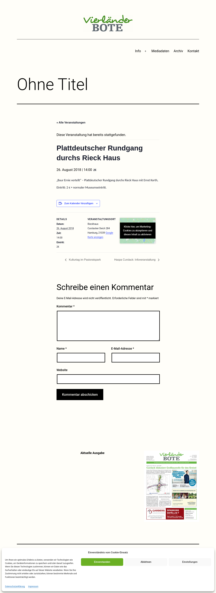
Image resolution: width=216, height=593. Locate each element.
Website (62, 370)
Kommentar (66, 306)
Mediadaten (160, 51)
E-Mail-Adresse (122, 348)
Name (62, 348)
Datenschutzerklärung (15, 586)
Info (138, 51)
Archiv (178, 51)
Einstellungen (190, 561)
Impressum (33, 586)
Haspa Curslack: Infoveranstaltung (135, 259)
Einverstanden (102, 561)
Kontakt (193, 51)
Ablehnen (146, 561)
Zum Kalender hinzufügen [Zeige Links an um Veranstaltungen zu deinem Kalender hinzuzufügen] (78, 203)
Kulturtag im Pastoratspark (84, 259)
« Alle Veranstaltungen (71, 122)
